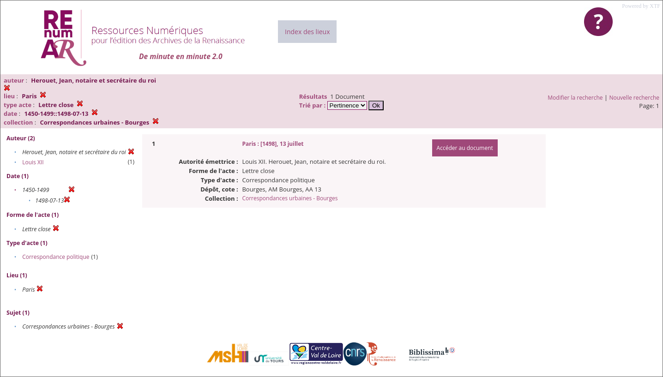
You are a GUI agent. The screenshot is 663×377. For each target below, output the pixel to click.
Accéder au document (465, 148)
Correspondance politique (55, 257)
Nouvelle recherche (634, 98)
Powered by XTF (641, 6)
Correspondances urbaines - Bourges (290, 198)
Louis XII (32, 162)
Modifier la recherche (575, 98)
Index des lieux (307, 31)
